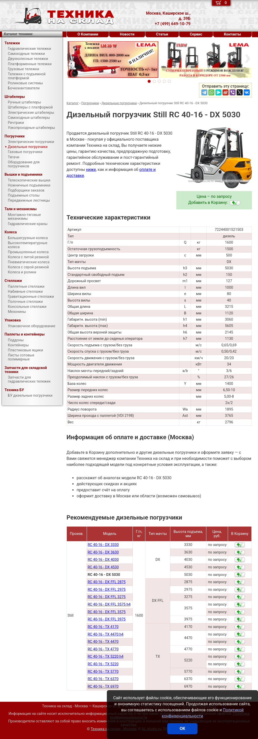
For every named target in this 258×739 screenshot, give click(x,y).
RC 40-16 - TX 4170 (103, 627)
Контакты (232, 34)
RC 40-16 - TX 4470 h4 (105, 634)
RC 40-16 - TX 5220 (103, 664)
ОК (182, 728)
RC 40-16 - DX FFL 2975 (107, 589)
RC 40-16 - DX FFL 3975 (107, 619)
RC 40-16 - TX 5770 (103, 672)
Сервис (196, 34)
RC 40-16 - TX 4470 (103, 642)
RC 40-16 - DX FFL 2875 (107, 582)
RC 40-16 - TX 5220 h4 (105, 656)
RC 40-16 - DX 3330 (103, 545)
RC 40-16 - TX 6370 (103, 679)
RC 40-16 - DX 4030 (103, 560)
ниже (91, 169)
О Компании (88, 34)
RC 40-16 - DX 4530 (103, 567)
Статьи (162, 34)
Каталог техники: (18, 34)
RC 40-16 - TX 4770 (103, 649)
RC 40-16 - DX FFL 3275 (107, 597)
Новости (127, 34)
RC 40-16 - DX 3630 (103, 552)
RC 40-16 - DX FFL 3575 (107, 612)
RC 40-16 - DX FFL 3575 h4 (109, 604)
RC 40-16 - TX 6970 (103, 686)
